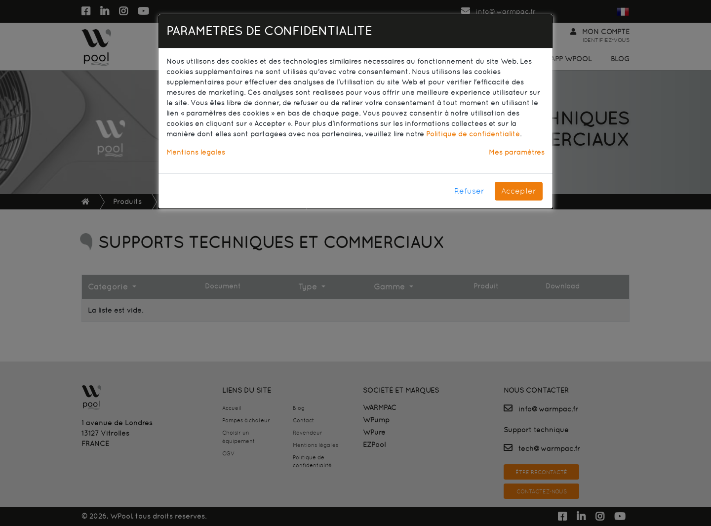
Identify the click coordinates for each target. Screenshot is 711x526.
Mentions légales (195, 152)
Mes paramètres (517, 152)
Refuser (469, 191)
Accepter (518, 191)
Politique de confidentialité (473, 134)
